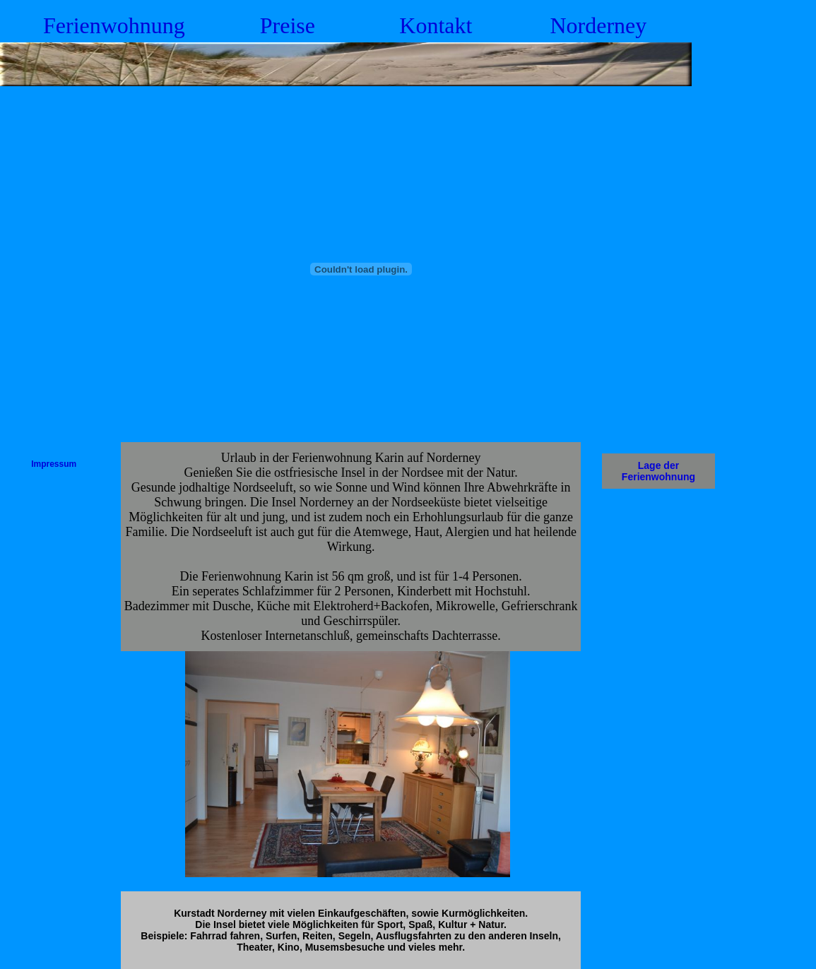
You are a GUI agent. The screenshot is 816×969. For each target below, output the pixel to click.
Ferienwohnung (114, 25)
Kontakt (435, 25)
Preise (287, 25)
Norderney (598, 25)
